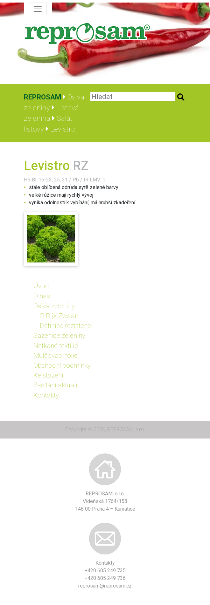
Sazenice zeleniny (59, 335)
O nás (41, 296)
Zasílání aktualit (56, 385)
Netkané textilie (55, 346)
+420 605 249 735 (105, 571)
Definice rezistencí (66, 326)
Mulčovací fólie (55, 355)
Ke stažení (48, 375)
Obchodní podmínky (62, 365)
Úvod (41, 286)
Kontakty (46, 395)
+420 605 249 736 (105, 578)
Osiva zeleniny (54, 306)
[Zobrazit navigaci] (38, 9)
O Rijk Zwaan (59, 316)
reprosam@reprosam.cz (105, 586)
